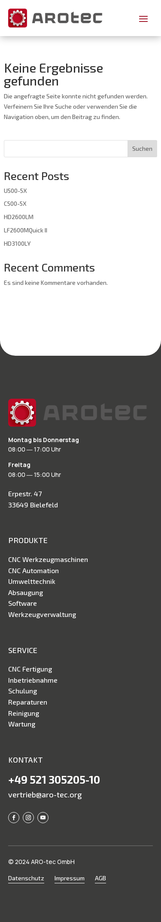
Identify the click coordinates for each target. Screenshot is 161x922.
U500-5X (15, 190)
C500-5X (15, 203)
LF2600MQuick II (25, 230)
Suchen (142, 148)
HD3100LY (17, 243)
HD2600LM (18, 216)
